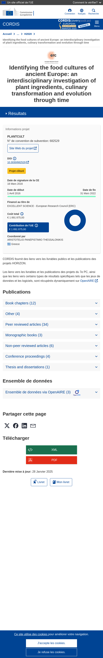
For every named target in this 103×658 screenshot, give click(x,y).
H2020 (28, 33)
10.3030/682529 (16, 162)
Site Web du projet (24, 148)
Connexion (70, 12)
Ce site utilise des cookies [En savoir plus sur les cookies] (31, 634)
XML (54, 449)
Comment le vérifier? (87, 2)
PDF (54, 460)
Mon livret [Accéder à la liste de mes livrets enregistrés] (61, 482)
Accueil (7, 33)
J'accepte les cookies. (51, 643)
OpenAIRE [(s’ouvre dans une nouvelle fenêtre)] (87, 280)
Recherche (93, 12)
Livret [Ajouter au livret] (39, 481)
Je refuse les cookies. (51, 652)
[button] (81, 12)
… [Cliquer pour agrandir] (18, 33)
